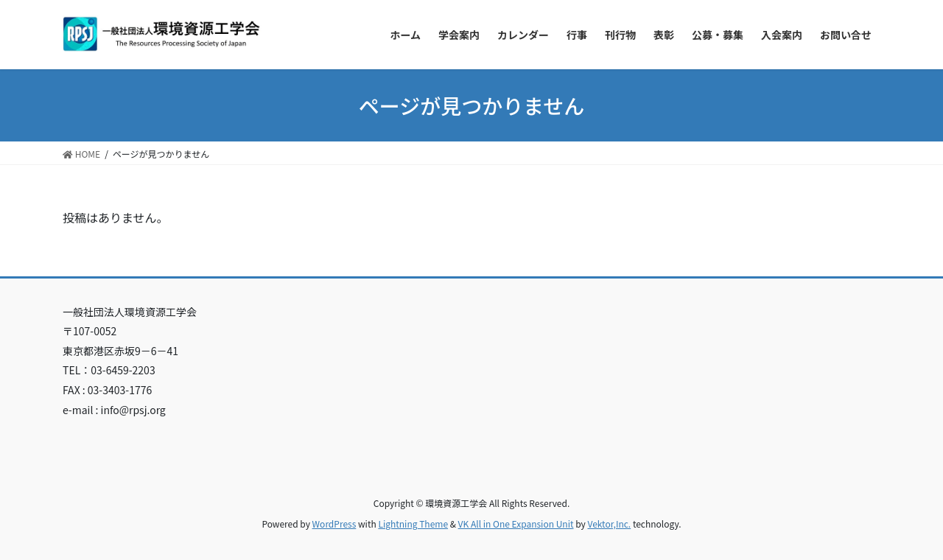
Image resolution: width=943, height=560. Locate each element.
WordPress (334, 523)
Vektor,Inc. (609, 523)
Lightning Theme (413, 523)
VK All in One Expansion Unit (516, 523)
